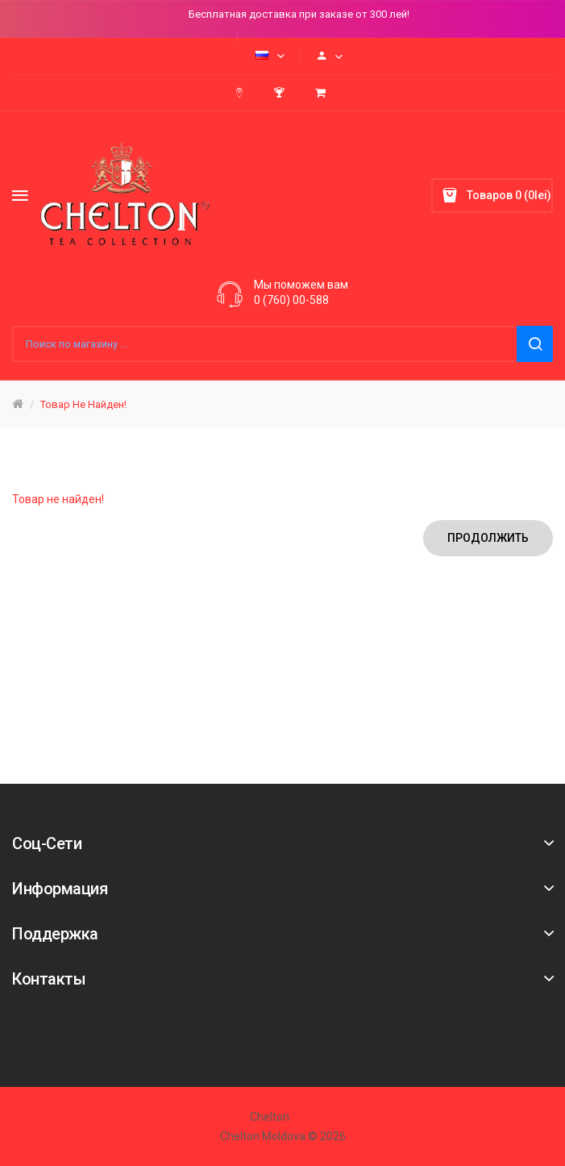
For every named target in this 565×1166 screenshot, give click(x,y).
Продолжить (488, 537)
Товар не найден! (83, 404)
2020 (302, 1116)
